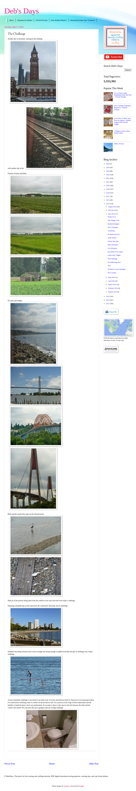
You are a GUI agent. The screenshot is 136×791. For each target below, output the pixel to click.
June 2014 (111, 214)
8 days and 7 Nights (114, 255)
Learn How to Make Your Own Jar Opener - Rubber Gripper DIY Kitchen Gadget (122, 121)
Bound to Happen (113, 224)
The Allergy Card (113, 220)
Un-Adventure (112, 248)
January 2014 (112, 292)
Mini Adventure (113, 245)
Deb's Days (21, 11)
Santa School (112, 238)
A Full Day (111, 231)
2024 (108, 171)
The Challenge (112, 259)
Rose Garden (112, 273)
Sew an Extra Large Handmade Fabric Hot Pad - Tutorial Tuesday (122, 95)
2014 (108, 204)
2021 (108, 182)
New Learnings (113, 227)
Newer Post (9, 763)
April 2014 (112, 281)
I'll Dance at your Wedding (116, 269)
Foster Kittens (42, 20)
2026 (108, 164)
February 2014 (113, 288)
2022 (108, 178)
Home (52, 763)
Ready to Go (112, 217)
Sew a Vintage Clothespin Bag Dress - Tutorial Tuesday (122, 108)
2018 (108, 193)
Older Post (94, 763)
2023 (108, 175)
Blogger (81, 786)
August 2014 (112, 207)
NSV (109, 266)
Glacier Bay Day (113, 241)
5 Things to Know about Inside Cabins (122, 132)
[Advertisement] (118, 369)
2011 (108, 304)
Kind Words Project (59, 20)
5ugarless (67, 786)
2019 (108, 189)
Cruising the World (24, 20)
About (11, 20)
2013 (108, 296)
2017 (108, 196)
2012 (108, 300)
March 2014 (112, 284)
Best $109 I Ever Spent (115, 252)
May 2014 (111, 277)
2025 (108, 167)
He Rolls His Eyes (114, 234)
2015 (108, 200)
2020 (108, 185)
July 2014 (111, 210)
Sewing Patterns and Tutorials (82, 20)
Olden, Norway (119, 144)
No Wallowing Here (114, 262)
